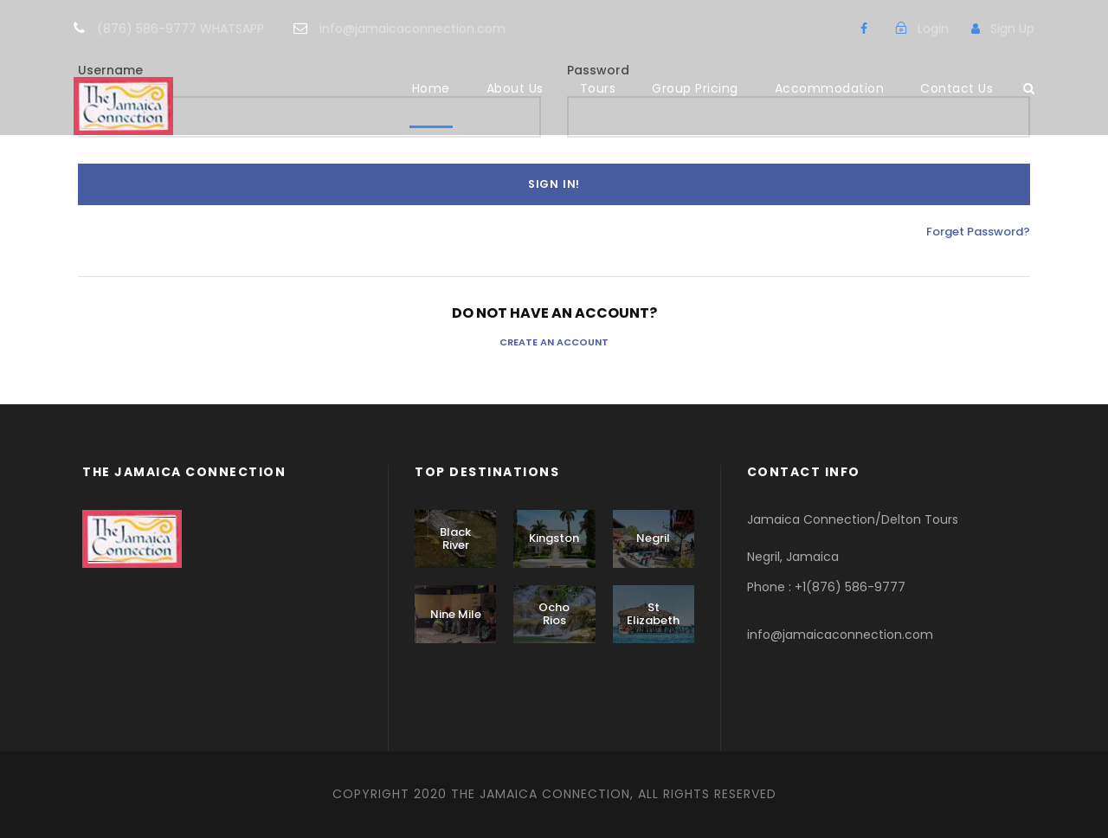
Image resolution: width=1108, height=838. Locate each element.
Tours (598, 88)
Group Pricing (695, 88)
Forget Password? (978, 231)
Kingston (554, 538)
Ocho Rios (554, 614)
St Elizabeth (653, 614)
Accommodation (830, 88)
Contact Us (956, 88)
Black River (455, 539)
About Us (515, 88)
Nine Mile (455, 614)
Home (431, 88)
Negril (653, 538)
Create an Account (554, 342)
